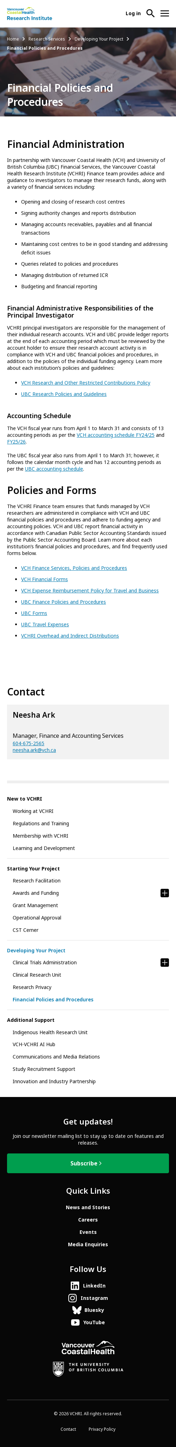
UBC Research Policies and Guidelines (64, 394)
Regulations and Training (41, 823)
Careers (88, 1219)
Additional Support (31, 1020)
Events (88, 1232)
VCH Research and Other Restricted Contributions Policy (85, 382)
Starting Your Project (33, 868)
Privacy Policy (102, 1429)
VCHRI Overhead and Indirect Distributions (70, 635)
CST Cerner (25, 930)
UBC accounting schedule (54, 468)
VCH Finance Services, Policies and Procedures (74, 568)
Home (13, 39)
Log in (133, 13)
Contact (68, 1429)
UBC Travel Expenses (45, 624)
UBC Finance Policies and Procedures (63, 601)
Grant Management (35, 905)
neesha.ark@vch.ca (34, 750)
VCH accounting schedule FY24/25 (116, 435)
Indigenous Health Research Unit (50, 1032)
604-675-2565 (28, 743)
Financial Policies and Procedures (53, 999)
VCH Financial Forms (44, 579)
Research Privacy (32, 987)
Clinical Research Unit (37, 974)
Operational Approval (37, 917)
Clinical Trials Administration (45, 962)
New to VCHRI (24, 798)
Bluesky (94, 1310)
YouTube (94, 1322)
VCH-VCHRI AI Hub (34, 1044)
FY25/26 (16, 441)
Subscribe (84, 1163)
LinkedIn (94, 1285)
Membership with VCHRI (40, 835)
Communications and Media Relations (56, 1056)
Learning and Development (44, 848)
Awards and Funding (36, 893)
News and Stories (88, 1207)
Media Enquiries (88, 1244)
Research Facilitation (37, 880)
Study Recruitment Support (44, 1069)
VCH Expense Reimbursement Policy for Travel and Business (90, 590)
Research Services (47, 39)
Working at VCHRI (33, 811)
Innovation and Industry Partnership (54, 1081)
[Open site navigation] (165, 13)
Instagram (94, 1298)
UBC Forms (34, 613)
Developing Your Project (99, 39)
